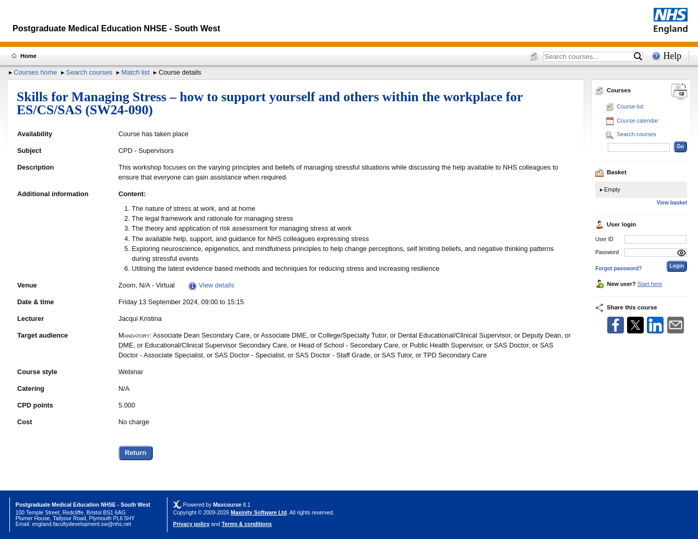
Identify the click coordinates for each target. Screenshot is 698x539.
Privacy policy (191, 524)
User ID (604, 239)
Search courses (89, 72)
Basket (611, 172)
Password (607, 252)
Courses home (35, 72)
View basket (672, 203)
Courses (613, 90)
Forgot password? (618, 268)
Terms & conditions (247, 524)
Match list (136, 72)
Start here (650, 284)
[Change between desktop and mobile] (679, 92)
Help (672, 56)
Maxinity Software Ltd (258, 513)
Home (28, 56)
